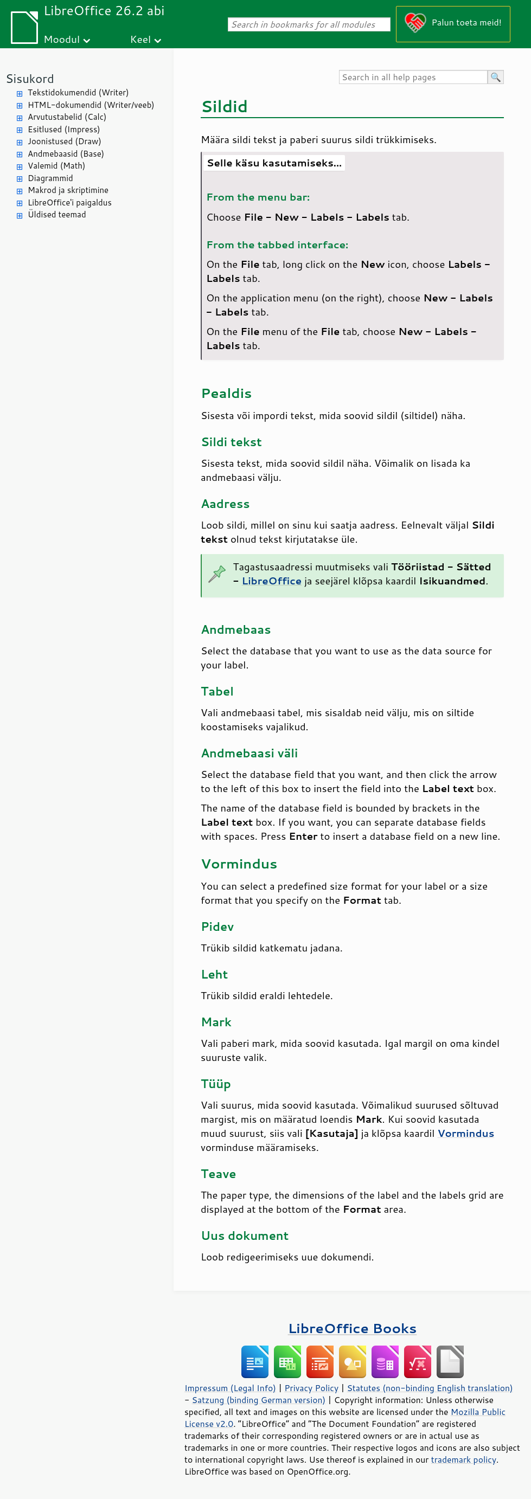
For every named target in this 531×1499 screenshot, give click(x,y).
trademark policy (463, 1459)
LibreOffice (271, 581)
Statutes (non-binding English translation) (430, 1388)
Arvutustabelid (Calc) (67, 117)
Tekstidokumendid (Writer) (78, 92)
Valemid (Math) (57, 165)
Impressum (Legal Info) (230, 1388)
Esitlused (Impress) (64, 129)
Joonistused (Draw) (64, 141)
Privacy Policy (311, 1388)
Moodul (61, 38)
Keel (140, 38)
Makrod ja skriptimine (68, 190)
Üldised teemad (57, 214)
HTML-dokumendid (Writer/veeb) (91, 105)
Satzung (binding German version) (259, 1400)
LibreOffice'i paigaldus (70, 202)
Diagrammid (50, 178)
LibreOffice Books (352, 1327)
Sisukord (29, 78)
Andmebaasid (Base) (66, 153)
